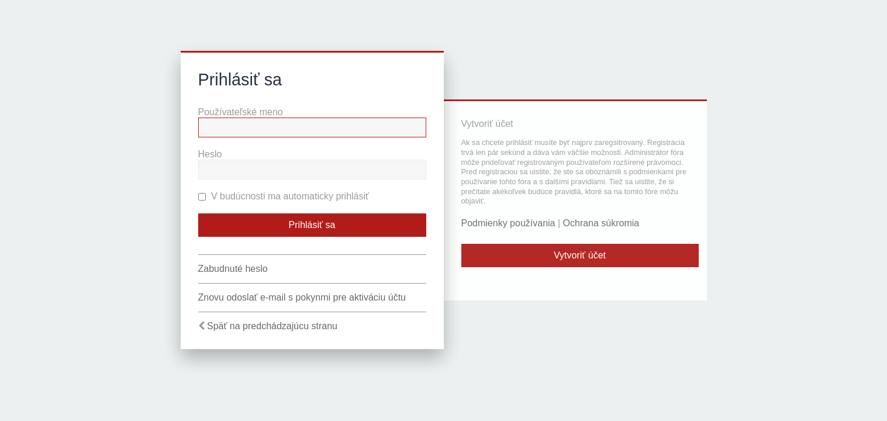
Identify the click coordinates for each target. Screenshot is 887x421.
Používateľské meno (240, 112)
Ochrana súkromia (601, 223)
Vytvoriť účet (580, 255)
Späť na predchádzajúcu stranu (272, 326)
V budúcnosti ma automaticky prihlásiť (284, 196)
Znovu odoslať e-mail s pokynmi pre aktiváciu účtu (302, 297)
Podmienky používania (508, 223)
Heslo (210, 154)
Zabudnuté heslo (233, 269)
